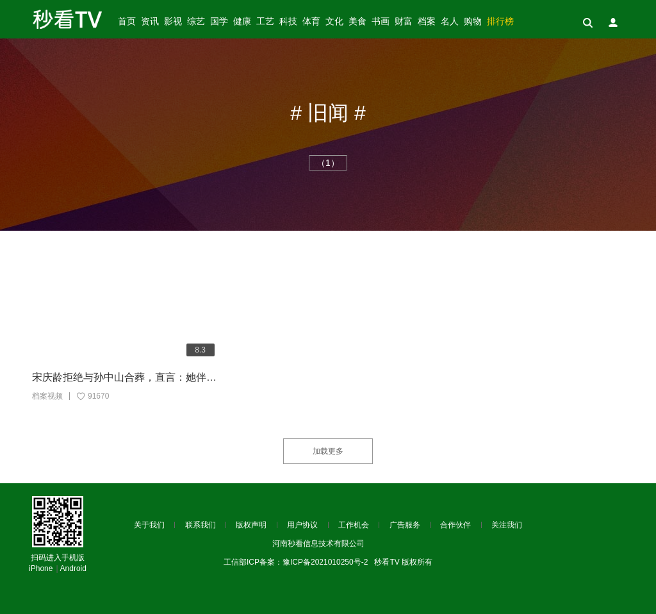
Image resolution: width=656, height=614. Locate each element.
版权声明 (251, 524)
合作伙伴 (455, 524)
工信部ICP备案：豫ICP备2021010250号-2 (296, 562)
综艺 (196, 21)
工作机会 (353, 524)
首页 (127, 21)
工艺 (265, 21)
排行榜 (500, 21)
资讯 (150, 21)
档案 (427, 21)
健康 (242, 21)
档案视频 (47, 396)
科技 (288, 21)
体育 (311, 21)
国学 (219, 21)
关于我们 (149, 524)
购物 (473, 21)
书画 (381, 21)
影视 (173, 21)
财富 (404, 21)
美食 (357, 21)
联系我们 (200, 524)
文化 (334, 21)
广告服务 (405, 524)
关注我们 (506, 524)
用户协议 (302, 524)
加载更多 (328, 451)
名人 (450, 21)
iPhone (41, 568)
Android (73, 568)
